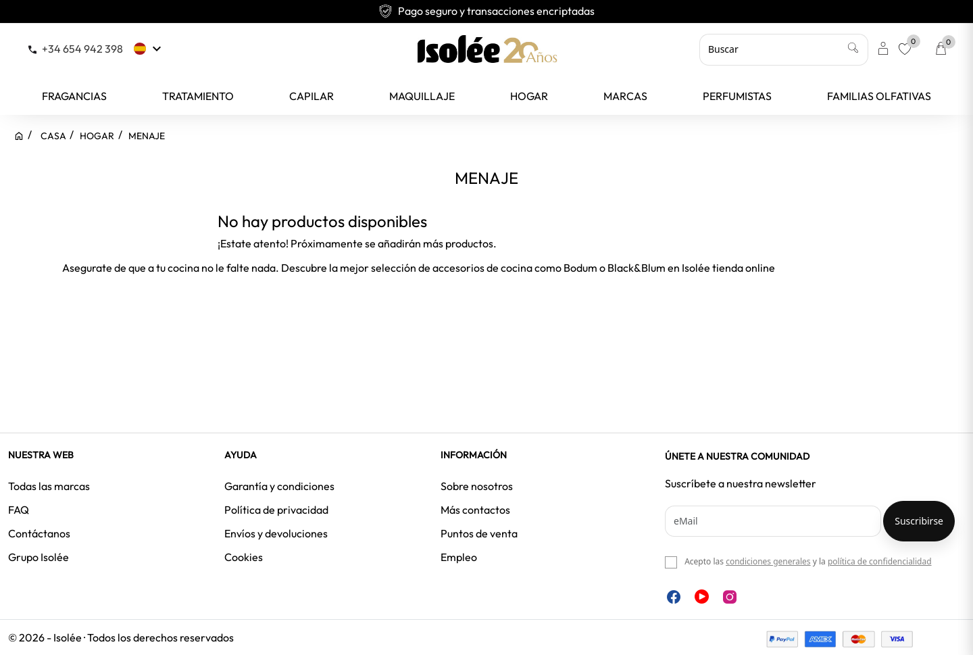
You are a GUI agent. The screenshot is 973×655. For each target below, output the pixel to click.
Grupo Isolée (38, 557)
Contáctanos (39, 533)
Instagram (730, 597)
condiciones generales (768, 561)
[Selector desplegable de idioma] (149, 49)
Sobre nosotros (477, 486)
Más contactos (475, 509)
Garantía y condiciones (279, 486)
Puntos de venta (479, 533)
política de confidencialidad (880, 561)
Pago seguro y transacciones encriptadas (486, 11)
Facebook (673, 597)
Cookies (243, 557)
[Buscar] (783, 49)
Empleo (459, 557)
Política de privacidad (276, 509)
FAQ (18, 509)
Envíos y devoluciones (276, 533)
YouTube (702, 596)
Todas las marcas (49, 486)
